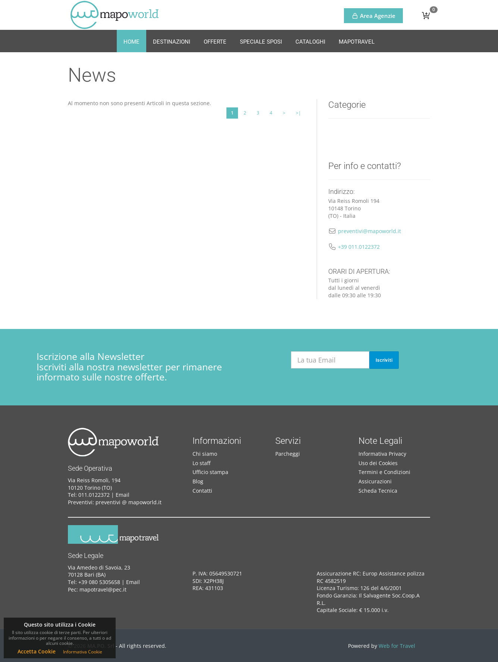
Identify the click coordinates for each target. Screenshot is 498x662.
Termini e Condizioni (384, 472)
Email (122, 494)
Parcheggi (287, 453)
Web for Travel (397, 645)
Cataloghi (310, 41)
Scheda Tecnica (377, 490)
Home (131, 41)
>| (298, 113)
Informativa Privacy (382, 453)
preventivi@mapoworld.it (369, 231)
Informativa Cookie (82, 652)
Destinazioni (171, 41)
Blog (197, 481)
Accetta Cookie (37, 651)
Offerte (215, 41)
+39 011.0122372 (359, 246)
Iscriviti (384, 360)
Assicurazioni (375, 481)
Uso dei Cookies (378, 463)
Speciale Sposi (261, 41)
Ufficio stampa (210, 472)
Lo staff (201, 463)
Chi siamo (204, 453)
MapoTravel (357, 41)
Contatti (202, 490)
